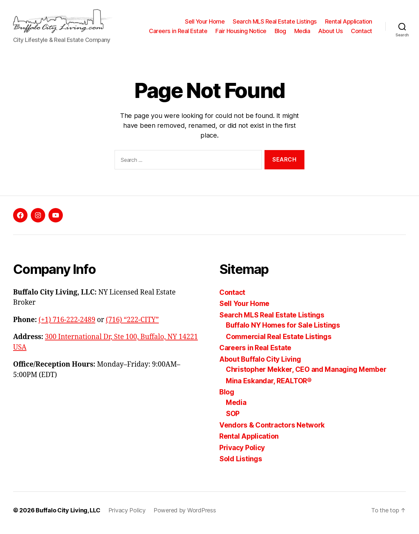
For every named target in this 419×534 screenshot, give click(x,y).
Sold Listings (240, 464)
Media (331, 29)
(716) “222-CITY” (132, 325)
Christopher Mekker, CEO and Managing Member (306, 375)
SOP (233, 419)
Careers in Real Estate (207, 29)
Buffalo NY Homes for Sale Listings (283, 331)
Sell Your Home (205, 19)
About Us (360, 29)
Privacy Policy (242, 453)
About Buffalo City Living (260, 364)
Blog (309, 29)
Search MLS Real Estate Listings (275, 19)
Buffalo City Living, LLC (68, 515)
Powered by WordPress (185, 515)
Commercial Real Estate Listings (279, 342)
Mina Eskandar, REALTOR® (269, 386)
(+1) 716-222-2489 (67, 325)
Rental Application (348, 19)
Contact (361, 38)
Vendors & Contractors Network (272, 430)
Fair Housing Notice (270, 29)
